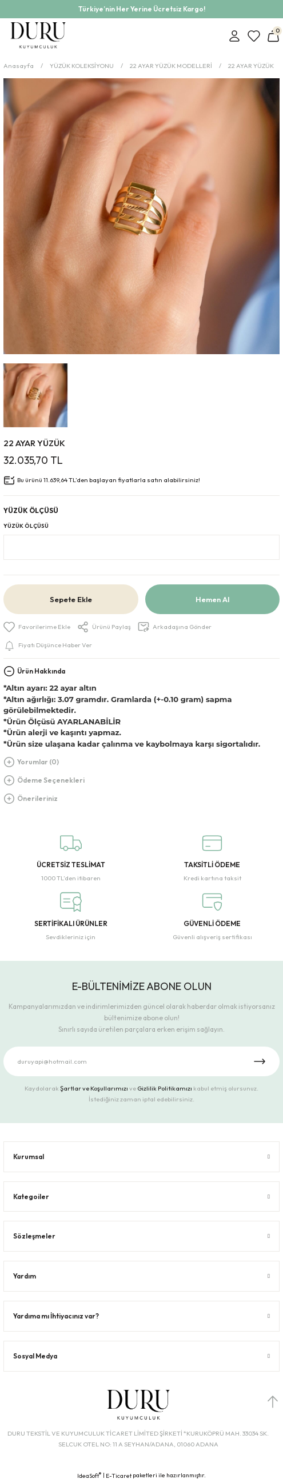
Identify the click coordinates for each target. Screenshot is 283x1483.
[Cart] (273, 36)
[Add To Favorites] (36, 627)
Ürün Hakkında (41, 671)
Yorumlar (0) (38, 761)
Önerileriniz (37, 798)
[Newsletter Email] (141, 1061)
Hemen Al (212, 599)
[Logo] (38, 36)
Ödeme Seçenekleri (51, 780)
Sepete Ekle (71, 599)
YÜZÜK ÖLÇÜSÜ (26, 526)
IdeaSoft (89, 1476)
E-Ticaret (118, 1476)
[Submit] (259, 1061)
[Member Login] (234, 36)
